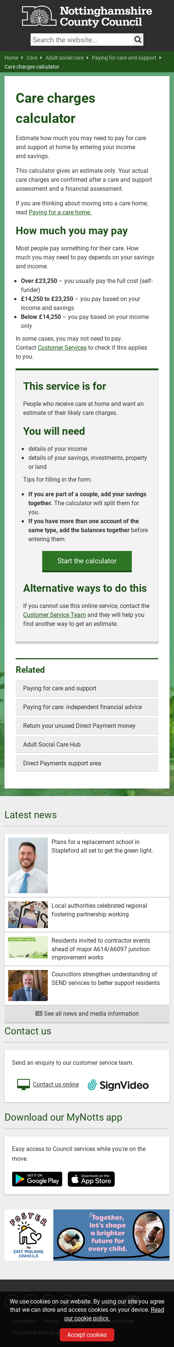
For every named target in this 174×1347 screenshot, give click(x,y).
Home (13, 57)
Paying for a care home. (60, 212)
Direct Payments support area (62, 763)
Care (34, 57)
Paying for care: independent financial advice (82, 707)
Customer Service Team (54, 614)
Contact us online (47, 1085)
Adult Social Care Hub (52, 744)
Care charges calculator (31, 66)
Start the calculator (87, 560)
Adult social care (67, 57)
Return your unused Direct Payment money (79, 725)
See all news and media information (87, 1013)
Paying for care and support (126, 57)
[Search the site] (138, 39)
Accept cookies (87, 1334)
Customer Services (62, 347)
